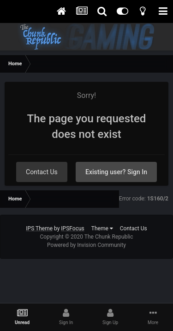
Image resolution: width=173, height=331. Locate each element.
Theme (102, 228)
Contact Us (42, 172)
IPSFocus (72, 228)
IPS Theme (39, 228)
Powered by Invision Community (86, 245)
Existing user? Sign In (116, 172)
